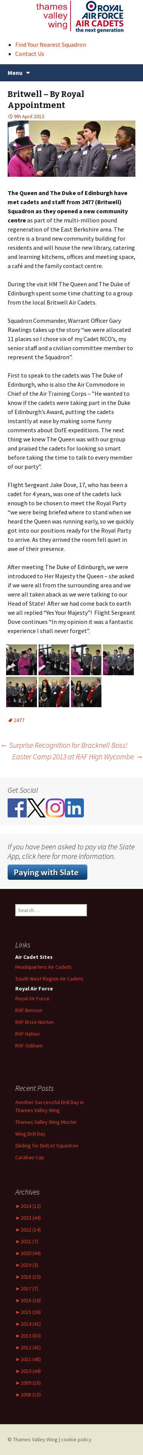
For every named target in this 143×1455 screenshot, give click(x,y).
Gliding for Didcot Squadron (46, 1145)
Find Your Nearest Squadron (50, 44)
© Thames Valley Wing (33, 1439)
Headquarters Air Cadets (43, 966)
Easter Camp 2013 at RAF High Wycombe (77, 756)
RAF (27, 1033)
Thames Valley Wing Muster (46, 1122)
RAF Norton (34, 1022)
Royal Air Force (32, 998)
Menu (15, 72)
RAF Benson (28, 1010)
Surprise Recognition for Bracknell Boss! (63, 745)
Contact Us (29, 53)
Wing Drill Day (30, 1133)
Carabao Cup (29, 1157)
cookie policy (76, 1439)
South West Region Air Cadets (49, 978)
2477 (19, 720)
